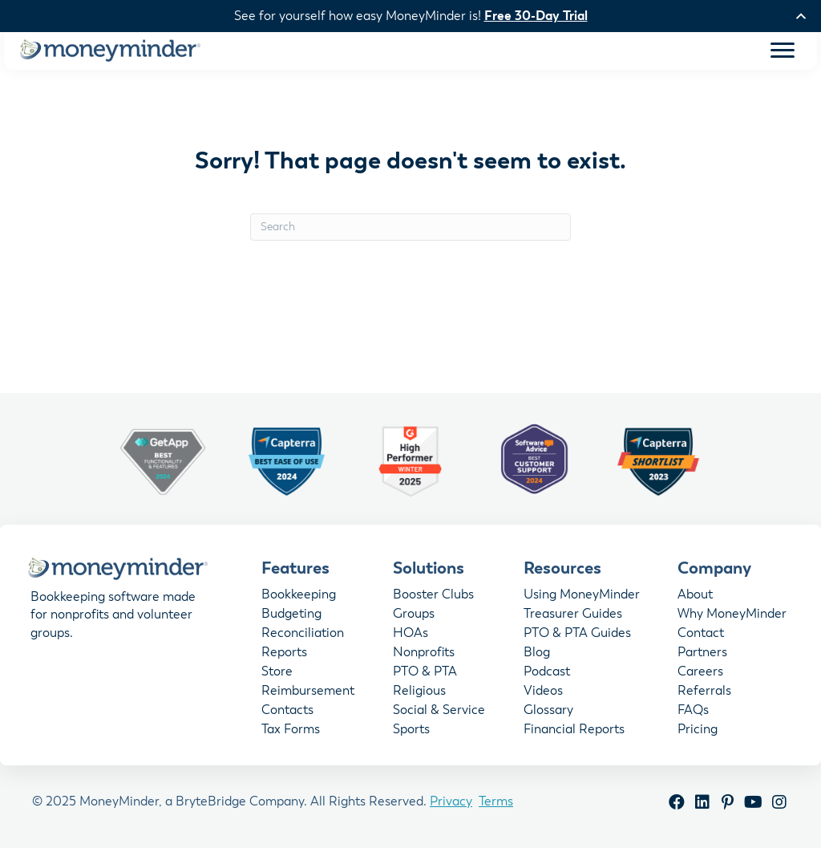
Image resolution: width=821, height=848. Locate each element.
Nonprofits (424, 654)
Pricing (697, 731)
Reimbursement (307, 693)
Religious (419, 693)
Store (277, 674)
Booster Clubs (433, 597)
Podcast (547, 674)
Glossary (548, 712)
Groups (414, 616)
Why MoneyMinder (732, 616)
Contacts (287, 712)
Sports (411, 731)
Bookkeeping (298, 597)
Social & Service (439, 712)
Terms (496, 803)
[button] (676, 803)
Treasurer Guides (573, 616)
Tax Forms (290, 731)
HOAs (410, 635)
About (695, 597)
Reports (284, 654)
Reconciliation (302, 635)
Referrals (704, 693)
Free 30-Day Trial (536, 16)
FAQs (693, 712)
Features (295, 568)
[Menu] (782, 51)
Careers (700, 674)
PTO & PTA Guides (577, 635)
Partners (702, 654)
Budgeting (291, 616)
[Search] (410, 227)
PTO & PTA (425, 674)
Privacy (451, 803)
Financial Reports (574, 731)
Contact (700, 635)
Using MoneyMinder (582, 597)
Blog (537, 654)
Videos (543, 693)
